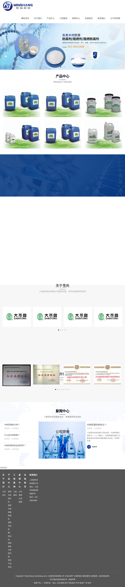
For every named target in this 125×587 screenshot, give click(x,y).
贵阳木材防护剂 (9, 497)
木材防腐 (77, 576)
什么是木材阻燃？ (12, 435)
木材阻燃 (93, 576)
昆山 (55, 583)
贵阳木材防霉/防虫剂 (9, 531)
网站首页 (25, 18)
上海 (58, 583)
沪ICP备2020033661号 (58, 579)
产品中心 (51, 18)
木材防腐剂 (85, 576)
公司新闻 (20, 493)
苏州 (66, 583)
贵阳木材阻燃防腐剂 (9, 512)
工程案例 (63, 18)
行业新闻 (20, 500)
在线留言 (89, 18)
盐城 (82, 583)
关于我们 (38, 18)
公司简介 (4, 493)
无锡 (70, 583)
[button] (60, 66)
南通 (62, 583)
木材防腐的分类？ (12, 425)
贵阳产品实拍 (9, 563)
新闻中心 (76, 18)
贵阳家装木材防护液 (9, 550)
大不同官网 (115, 18)
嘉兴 (74, 583)
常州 (78, 583)
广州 (86, 583)
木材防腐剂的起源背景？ (15, 445)
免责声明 (71, 579)
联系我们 (101, 18)
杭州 (89, 583)
